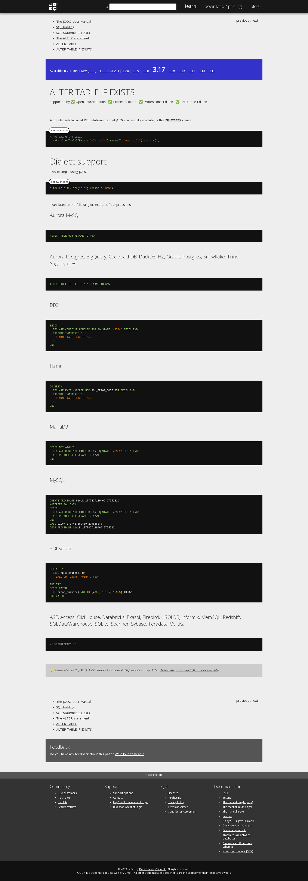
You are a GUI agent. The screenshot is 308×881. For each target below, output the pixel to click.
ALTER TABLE (66, 44)
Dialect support (78, 161)
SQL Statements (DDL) (73, 32)
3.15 (182, 70)
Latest (105, 70)
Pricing (223, 6)
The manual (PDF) (233, 811)
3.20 (126, 70)
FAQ (225, 792)
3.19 (136, 70)
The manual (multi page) (237, 806)
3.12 (212, 70)
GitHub (62, 802)
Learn (190, 6)
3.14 (192, 70)
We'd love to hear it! (129, 753)
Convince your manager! (237, 825)
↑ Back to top (154, 774)
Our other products (234, 830)
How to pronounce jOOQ (238, 851)
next (255, 20)
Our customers (67, 792)
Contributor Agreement (182, 811)
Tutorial (227, 797)
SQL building (65, 27)
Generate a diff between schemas (237, 844)
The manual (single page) (238, 802)
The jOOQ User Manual (73, 21)
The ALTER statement (72, 38)
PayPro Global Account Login (130, 802)
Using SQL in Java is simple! (239, 820)
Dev (84, 70)
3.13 (202, 70)
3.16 (172, 70)
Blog (254, 6)
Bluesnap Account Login (127, 806)
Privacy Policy (176, 802)
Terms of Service (178, 806)
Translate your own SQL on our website (189, 669)
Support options (123, 792)
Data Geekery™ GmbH (152, 869)
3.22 (92, 70)
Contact (118, 797)
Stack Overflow (67, 806)
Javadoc (227, 816)
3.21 (114, 70)
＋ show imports (59, 130)
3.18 (146, 70)
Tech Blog (64, 797)
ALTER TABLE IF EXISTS (74, 49)
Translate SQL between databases (236, 836)
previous (242, 20)
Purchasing (174, 797)
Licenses (173, 792)
